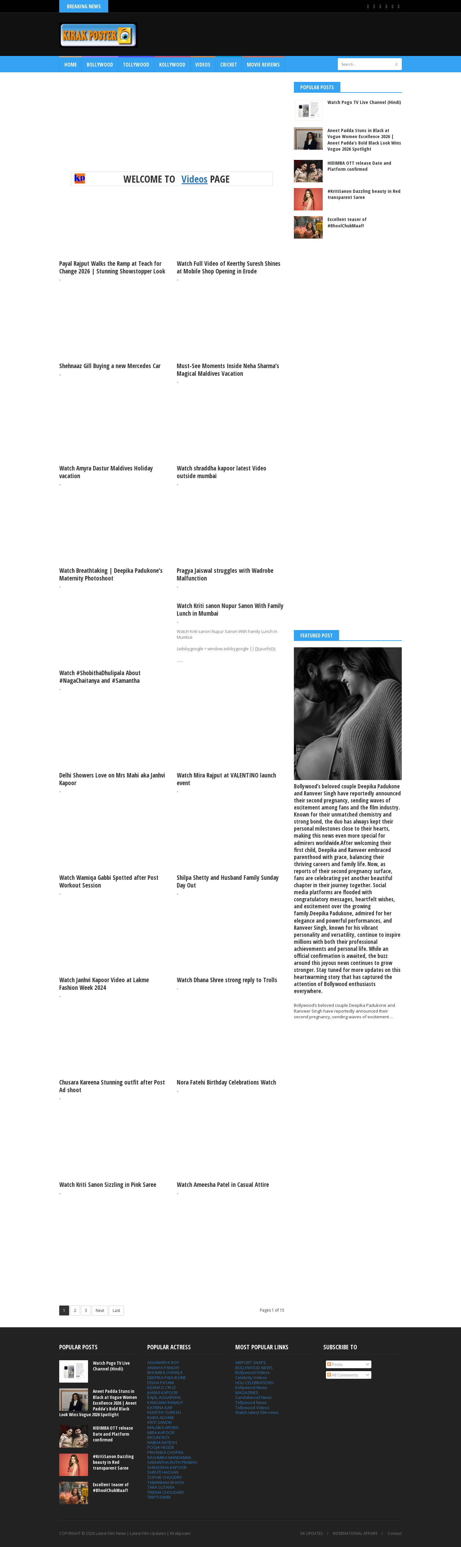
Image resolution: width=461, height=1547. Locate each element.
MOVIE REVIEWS (263, 64)
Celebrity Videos (251, 1377)
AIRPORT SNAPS (250, 1362)
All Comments (342, 1375)
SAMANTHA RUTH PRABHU (172, 1462)
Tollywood (136, 64)
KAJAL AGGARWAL (164, 1397)
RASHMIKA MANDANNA (169, 1457)
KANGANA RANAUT (165, 1402)
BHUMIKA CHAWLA (164, 1372)
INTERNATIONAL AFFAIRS (355, 1533)
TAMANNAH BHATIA (165, 1482)
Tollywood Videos (252, 1407)
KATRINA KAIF (160, 1407)
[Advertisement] (285, 34)
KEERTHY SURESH (164, 1412)
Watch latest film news (257, 1412)
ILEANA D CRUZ (161, 1387)
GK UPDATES (311, 1533)
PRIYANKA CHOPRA (165, 1452)
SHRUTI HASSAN (162, 1472)
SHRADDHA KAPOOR (167, 1467)
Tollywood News (251, 1402)
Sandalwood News (253, 1397)
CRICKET (228, 64)
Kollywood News (251, 1387)
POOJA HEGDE (160, 1447)
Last (116, 1310)
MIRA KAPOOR (160, 1432)
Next (100, 1310)
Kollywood (172, 64)
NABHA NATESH (162, 1442)
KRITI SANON (159, 1422)
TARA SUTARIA (160, 1487)
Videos (202, 64)
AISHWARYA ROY (163, 1362)
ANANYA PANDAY (163, 1367)
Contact (395, 1533)
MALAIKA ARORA (162, 1427)
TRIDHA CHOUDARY (165, 1492)
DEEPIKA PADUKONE (166, 1377)
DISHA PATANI (160, 1382)
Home (70, 64)
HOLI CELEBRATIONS (254, 1382)
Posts (335, 1364)
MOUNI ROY (158, 1437)
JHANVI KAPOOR (162, 1392)
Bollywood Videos (252, 1372)
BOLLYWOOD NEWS (254, 1367)
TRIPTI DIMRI (159, 1497)
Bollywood (100, 64)
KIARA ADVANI (160, 1417)
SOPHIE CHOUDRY (164, 1477)
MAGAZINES (246, 1392)
